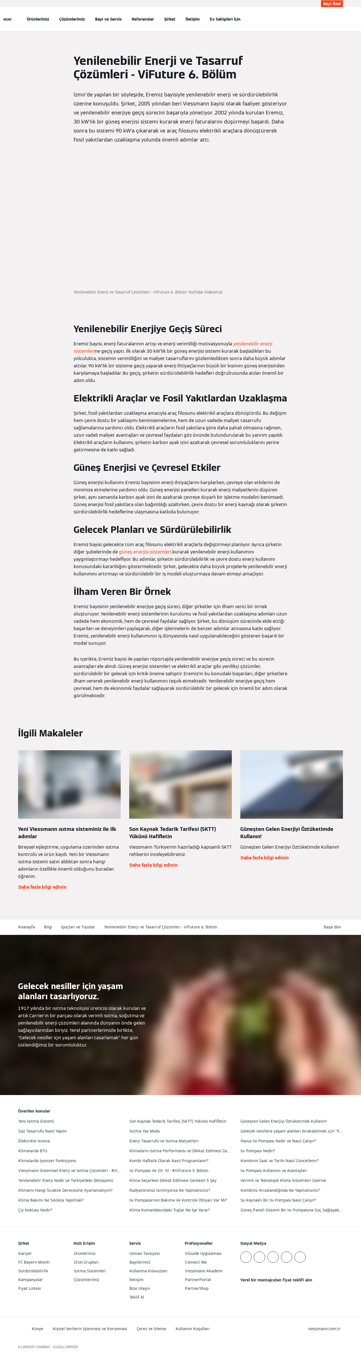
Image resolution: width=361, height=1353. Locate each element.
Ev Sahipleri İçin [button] (225, 19)
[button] (333, 927)
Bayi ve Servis (108, 19)
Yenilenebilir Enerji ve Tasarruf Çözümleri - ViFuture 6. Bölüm (160, 927)
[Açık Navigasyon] (7, 19)
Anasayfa (26, 927)
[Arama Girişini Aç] (340, 19)
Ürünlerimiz (38, 19)
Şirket (169, 19)
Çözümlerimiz (72, 19)
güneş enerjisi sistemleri (145, 552)
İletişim (193, 19)
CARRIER (71, 1347)
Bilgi (48, 927)
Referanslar (143, 19)
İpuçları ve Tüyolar (78, 927)
